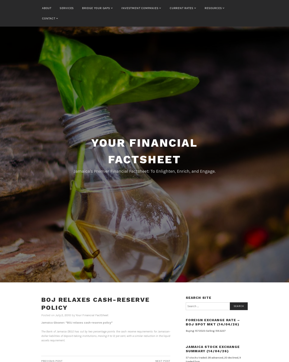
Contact (48, 18)
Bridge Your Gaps (96, 8)
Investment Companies (139, 8)
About (46, 8)
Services (67, 8)
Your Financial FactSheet (92, 315)
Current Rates (181, 8)
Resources (213, 8)
